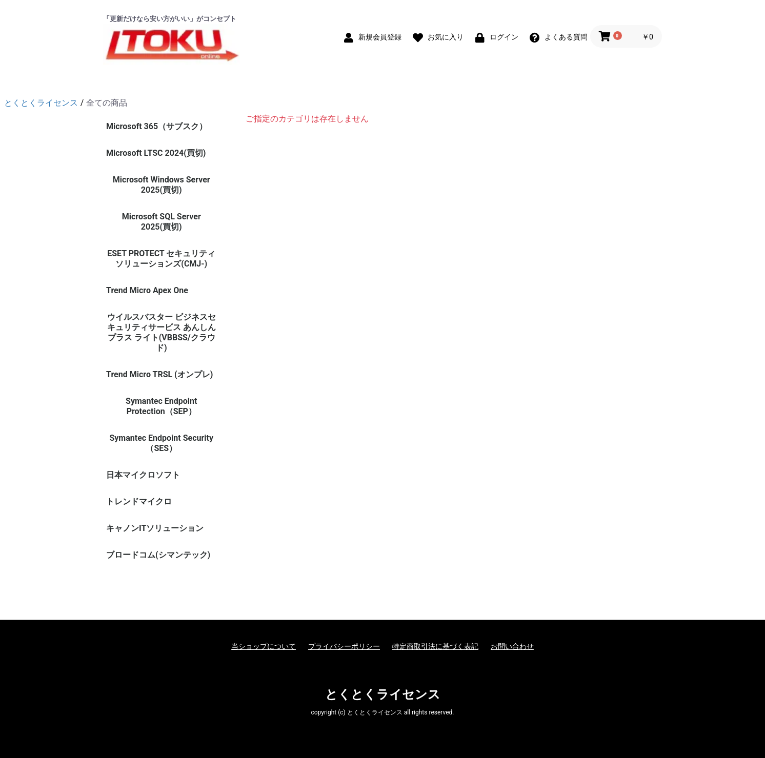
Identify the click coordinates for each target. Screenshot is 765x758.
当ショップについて (263, 646)
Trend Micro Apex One (147, 290)
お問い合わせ (512, 646)
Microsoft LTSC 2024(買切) (156, 153)
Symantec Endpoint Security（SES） (161, 443)
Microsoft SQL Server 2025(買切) (161, 222)
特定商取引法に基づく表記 (435, 646)
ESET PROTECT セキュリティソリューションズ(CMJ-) (161, 259)
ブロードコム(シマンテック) (158, 555)
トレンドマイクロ (139, 501)
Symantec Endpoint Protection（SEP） (161, 406)
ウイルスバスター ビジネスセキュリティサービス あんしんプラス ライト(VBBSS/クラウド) (161, 332)
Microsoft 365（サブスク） (156, 126)
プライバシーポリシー (344, 646)
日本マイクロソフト (143, 475)
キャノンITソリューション (155, 528)
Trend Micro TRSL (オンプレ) (159, 374)
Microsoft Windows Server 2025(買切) (161, 185)
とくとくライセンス (382, 694)
